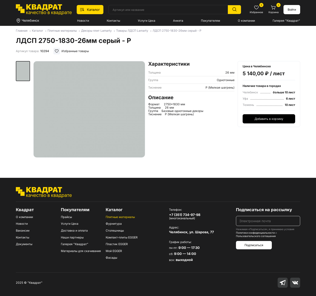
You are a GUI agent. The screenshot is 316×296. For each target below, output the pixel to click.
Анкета (178, 20)
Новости (83, 20)
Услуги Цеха (146, 20)
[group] (89, 113)
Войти (292, 9)
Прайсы (66, 217)
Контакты (113, 20)
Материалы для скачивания (81, 251)
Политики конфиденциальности (255, 232)
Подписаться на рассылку (264, 209)
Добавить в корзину (269, 118)
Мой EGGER (114, 251)
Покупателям (210, 20)
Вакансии (22, 230)
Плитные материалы (120, 217)
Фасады (111, 257)
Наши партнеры (72, 237)
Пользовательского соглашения (256, 236)
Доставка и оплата (74, 230)
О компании (246, 20)
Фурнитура (114, 223)
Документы (24, 244)
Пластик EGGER (117, 244)
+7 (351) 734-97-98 (184, 215)
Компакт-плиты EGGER (122, 237)
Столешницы (115, 230)
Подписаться (254, 245)
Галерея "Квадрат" (286, 20)
